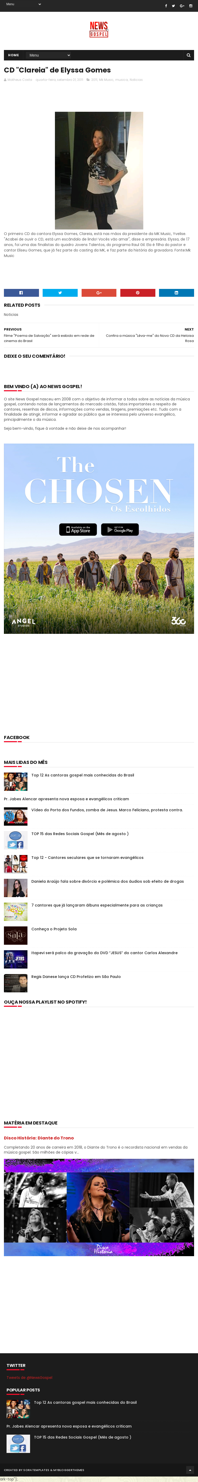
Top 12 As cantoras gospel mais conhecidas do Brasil (82, 775)
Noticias (136, 79)
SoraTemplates (36, 1470)
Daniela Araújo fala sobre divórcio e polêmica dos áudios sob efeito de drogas (107, 881)
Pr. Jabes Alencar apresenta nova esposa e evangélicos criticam (66, 799)
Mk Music (106, 79)
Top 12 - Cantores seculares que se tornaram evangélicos (87, 857)
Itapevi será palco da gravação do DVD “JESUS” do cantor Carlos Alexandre (104, 952)
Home (13, 55)
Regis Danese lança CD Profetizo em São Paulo (76, 976)
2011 (94, 79)
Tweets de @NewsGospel (29, 1377)
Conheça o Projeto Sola (54, 929)
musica (121, 79)
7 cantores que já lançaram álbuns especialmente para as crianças (97, 905)
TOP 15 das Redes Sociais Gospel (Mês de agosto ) (80, 833)
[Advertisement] (99, 98)
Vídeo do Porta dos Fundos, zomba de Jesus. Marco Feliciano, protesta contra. (107, 810)
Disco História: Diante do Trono (39, 1138)
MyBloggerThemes (68, 1470)
